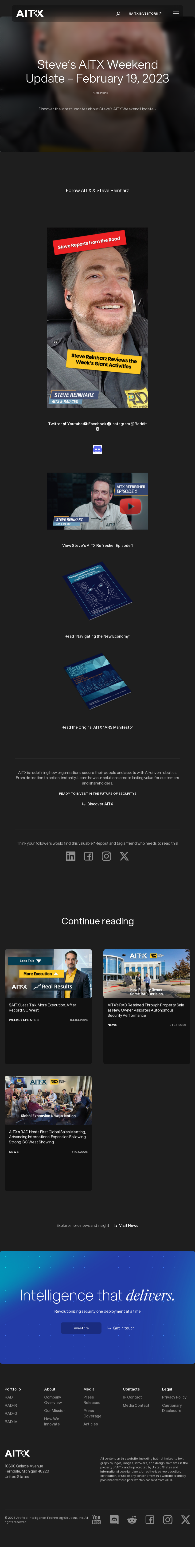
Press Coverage (92, 1414)
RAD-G (11, 1414)
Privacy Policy (174, 1397)
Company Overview (53, 1400)
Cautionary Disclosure (172, 1408)
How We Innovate (52, 1422)
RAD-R (11, 1406)
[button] (118, 13)
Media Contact (136, 1406)
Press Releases (91, 1400)
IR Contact (132, 1397)
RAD (9, 1397)
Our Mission (55, 1411)
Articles (90, 1424)
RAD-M (11, 1422)
